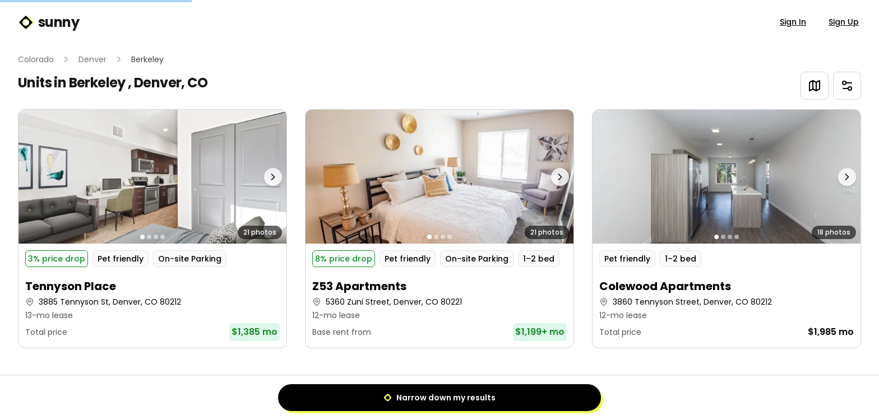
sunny (48, 22)
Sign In (793, 21)
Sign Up (844, 21)
